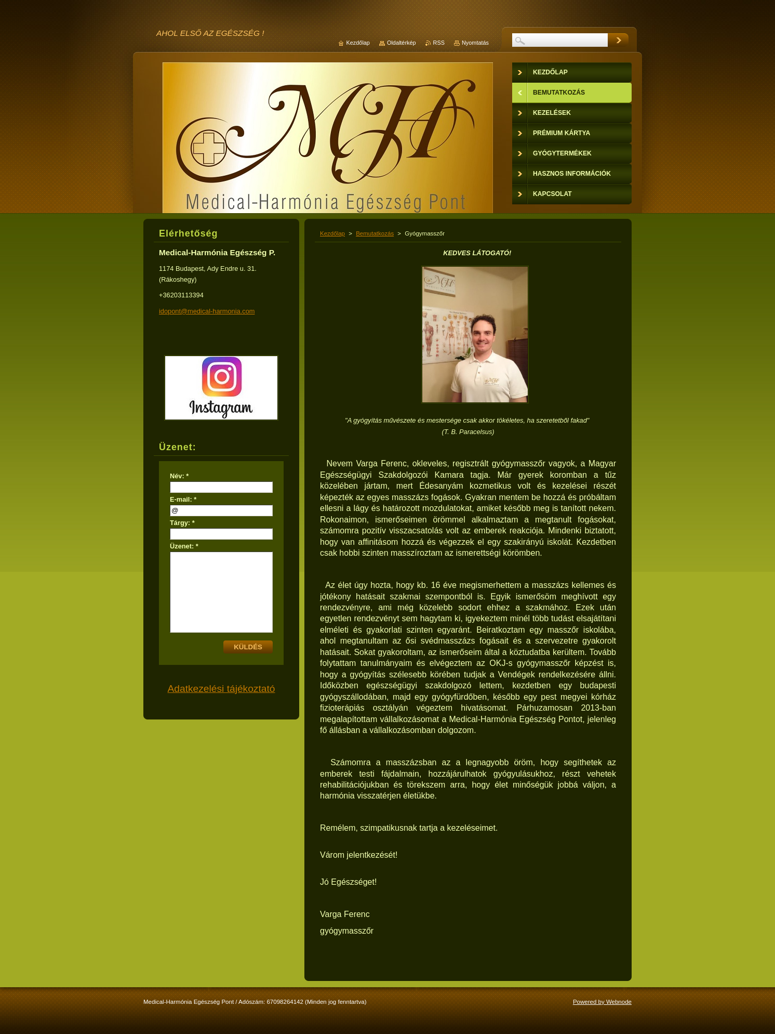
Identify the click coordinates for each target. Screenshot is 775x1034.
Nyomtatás (475, 43)
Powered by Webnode (602, 1002)
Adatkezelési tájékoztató (221, 688)
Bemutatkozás (375, 233)
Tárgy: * (182, 523)
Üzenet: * (184, 546)
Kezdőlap (332, 233)
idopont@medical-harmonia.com (207, 311)
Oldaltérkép (401, 43)
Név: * (179, 476)
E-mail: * (183, 499)
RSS (439, 43)
